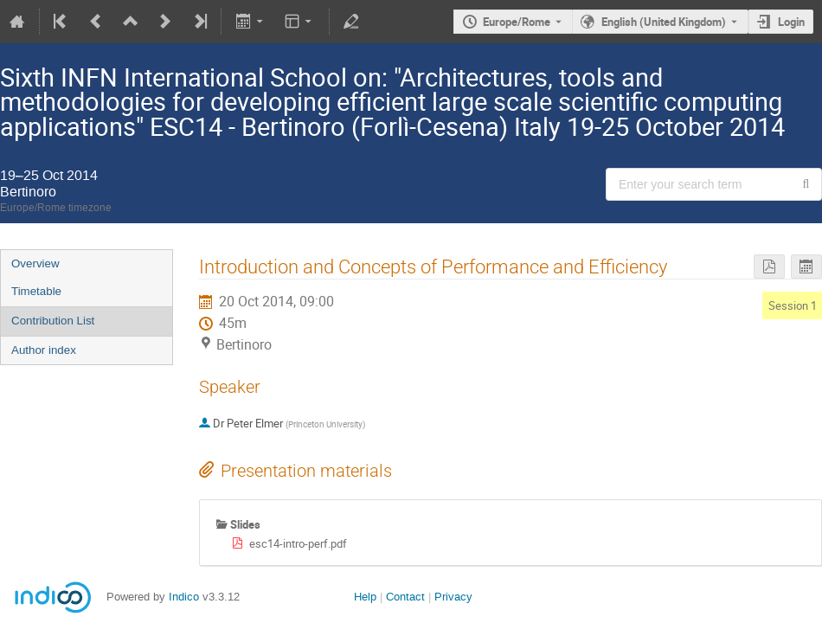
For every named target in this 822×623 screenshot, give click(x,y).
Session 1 (792, 305)
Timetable (36, 291)
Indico (184, 596)
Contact (405, 596)
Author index (43, 350)
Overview (35, 263)
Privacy (453, 596)
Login (791, 21)
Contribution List (52, 320)
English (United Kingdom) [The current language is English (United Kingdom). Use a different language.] (663, 21)
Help (365, 596)
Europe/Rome (516, 21)
